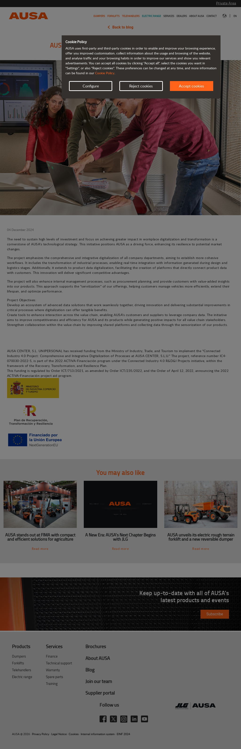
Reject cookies (141, 86)
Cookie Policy (104, 73)
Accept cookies (191, 86)
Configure (91, 86)
